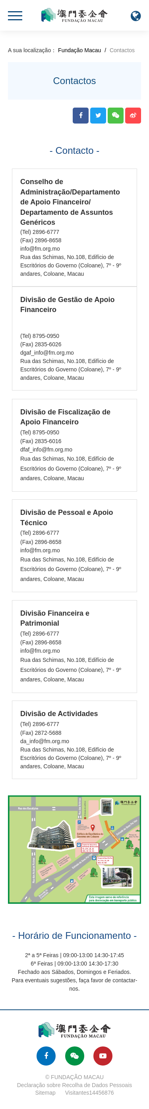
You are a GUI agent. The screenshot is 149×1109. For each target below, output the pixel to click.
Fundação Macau (79, 50)
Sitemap (45, 1092)
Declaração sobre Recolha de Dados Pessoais (74, 1085)
